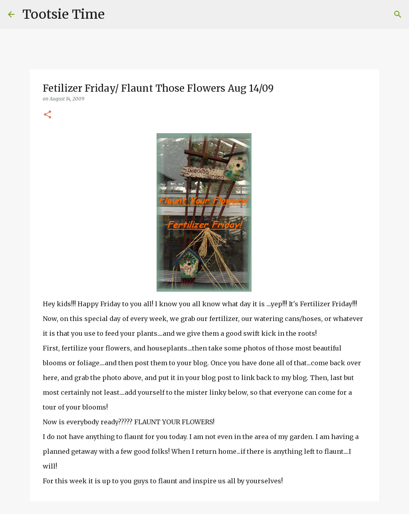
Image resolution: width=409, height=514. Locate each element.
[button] (47, 115)
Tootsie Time (63, 14)
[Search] (116, 14)
